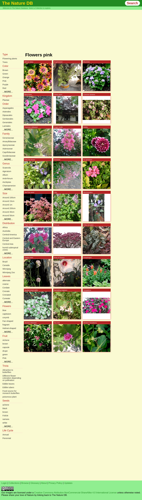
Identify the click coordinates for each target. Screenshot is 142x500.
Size (4, 193)
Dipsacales (7, 115)
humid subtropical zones (10, 248)
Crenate (6, 291)
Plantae (5, 100)
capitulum (6, 314)
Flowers (6, 306)
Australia (6, 231)
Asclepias (6, 182)
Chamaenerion (9, 186)
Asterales (6, 112)
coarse (5, 284)
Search (132, 3)
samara (5, 419)
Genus (6, 163)
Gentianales (7, 119)
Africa (5, 227)
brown (5, 344)
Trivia (5, 365)
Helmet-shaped (9, 328)
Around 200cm (9, 208)
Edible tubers (8, 387)
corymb (5, 317)
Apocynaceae (8, 145)
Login (4, 483)
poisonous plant (9, 397)
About (44, 483)
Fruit (4, 336)
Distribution (8, 223)
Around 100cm (9, 197)
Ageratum (6, 171)
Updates (68, 483)
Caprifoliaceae (8, 152)
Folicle (5, 415)
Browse (25, 483)
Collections (14, 483)
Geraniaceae (8, 138)
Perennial (6, 438)
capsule (5, 347)
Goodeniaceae (9, 156)
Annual (5, 435)
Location (7, 257)
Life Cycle (7, 430)
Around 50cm (8, 215)
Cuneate (6, 298)
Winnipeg (6, 269)
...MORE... (7, 92)
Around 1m (7, 205)
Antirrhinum (7, 178)
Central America (9, 234)
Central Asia (7, 244)
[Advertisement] (71, 30)
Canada (5, 265)
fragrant (5, 325)
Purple (5, 84)
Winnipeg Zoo (8, 272)
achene (5, 405)
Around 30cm (8, 212)
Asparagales (8, 108)
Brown (5, 70)
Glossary (35, 483)
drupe (5, 351)
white (4, 423)
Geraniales (7, 122)
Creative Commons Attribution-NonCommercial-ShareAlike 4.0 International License (75, 492)
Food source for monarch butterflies (10, 392)
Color (5, 66)
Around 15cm (8, 201)
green (5, 354)
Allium (5, 175)
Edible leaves (8, 384)
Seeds (5, 400)
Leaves (6, 276)
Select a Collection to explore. (40, 8)
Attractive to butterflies (7, 371)
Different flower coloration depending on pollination (11, 378)
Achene (5, 340)
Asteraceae (7, 149)
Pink (4, 81)
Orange (5, 77)
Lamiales (6, 126)
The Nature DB (17, 3)
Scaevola (6, 168)
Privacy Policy (55, 483)
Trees (4, 62)
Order (5, 104)
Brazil (4, 262)
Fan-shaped (7, 321)
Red (4, 88)
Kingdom (7, 96)
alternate (6, 280)
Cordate (6, 288)
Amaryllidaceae (9, 141)
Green (5, 74)
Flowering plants (9, 58)
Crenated (6, 295)
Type (5, 54)
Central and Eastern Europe (11, 239)
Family (6, 133)
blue (4, 310)
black (4, 408)
